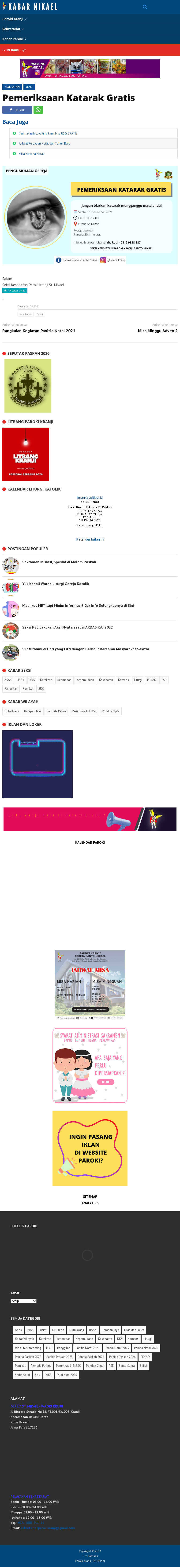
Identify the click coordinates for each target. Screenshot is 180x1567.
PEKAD (145, 1357)
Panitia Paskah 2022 (28, 1357)
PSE (111, 1366)
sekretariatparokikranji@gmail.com (48, 1528)
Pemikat (20, 1366)
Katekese (45, 1339)
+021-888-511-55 (30, 1523)
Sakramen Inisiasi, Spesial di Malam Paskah (59, 562)
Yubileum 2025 (67, 1375)
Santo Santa (127, 1366)
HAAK (93, 1330)
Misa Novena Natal (31, 154)
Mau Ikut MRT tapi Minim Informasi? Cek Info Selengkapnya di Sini (78, 605)
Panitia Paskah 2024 (91, 1357)
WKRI (48, 1375)
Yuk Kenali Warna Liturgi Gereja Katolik (55, 583)
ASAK (18, 1330)
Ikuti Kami (14, 50)
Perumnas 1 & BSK (68, 1366)
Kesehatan (12, 86)
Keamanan (63, 1339)
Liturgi (148, 1339)
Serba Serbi (22, 1375)
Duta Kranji (76, 1330)
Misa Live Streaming (28, 1348)
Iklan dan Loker (134, 1330)
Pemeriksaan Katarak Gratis (68, 97)
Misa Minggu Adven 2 (158, 331)
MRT (49, 1348)
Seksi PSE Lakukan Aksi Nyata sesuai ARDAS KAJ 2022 (67, 627)
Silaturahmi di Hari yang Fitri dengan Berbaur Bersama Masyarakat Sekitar (85, 649)
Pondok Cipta (95, 1366)
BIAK (30, 1330)
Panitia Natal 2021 (87, 1348)
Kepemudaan (84, 1339)
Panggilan (63, 1348)
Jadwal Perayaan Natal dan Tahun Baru (44, 143)
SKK (37, 1375)
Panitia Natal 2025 (146, 1348)
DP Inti (43, 1330)
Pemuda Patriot (41, 1366)
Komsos (133, 1339)
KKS (120, 1339)
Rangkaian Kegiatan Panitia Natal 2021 (38, 331)
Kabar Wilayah (24, 1339)
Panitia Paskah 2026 (122, 1357)
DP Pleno (58, 1330)
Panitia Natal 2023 (117, 1348)
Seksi (29, 86)
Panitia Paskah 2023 (59, 1357)
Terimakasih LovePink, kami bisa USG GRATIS (48, 133)
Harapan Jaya (110, 1330)
